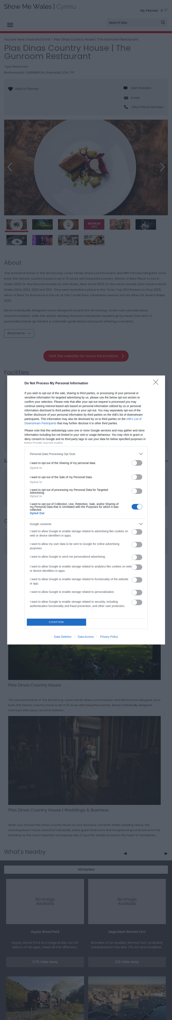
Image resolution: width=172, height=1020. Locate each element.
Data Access (86, 636)
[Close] (157, 383)
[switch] (137, 463)
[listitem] (86, 454)
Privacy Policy (109, 636)
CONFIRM (56, 622)
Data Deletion (63, 636)
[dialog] (86, 510)
